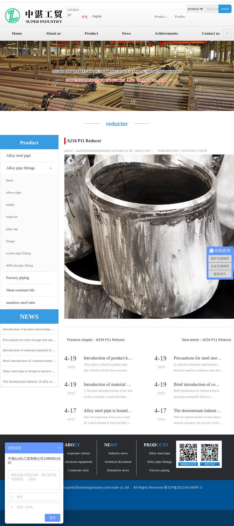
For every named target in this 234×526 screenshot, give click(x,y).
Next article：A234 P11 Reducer (206, 340)
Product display (163, 16)
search (225, 8)
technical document (118, 461)
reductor (11, 216)
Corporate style (78, 470)
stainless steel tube (20, 303)
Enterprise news (118, 470)
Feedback (181, 16)
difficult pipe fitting (19, 265)
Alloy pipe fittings (20, 168)
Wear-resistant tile (20, 290)
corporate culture (78, 453)
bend (9, 180)
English (97, 16)
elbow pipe (13, 192)
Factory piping (17, 278)
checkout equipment (78, 461)
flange (10, 241)
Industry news (118, 453)
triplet (10, 204)
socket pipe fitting (18, 253)
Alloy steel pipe (18, 155)
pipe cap (12, 229)
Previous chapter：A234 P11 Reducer (96, 340)
